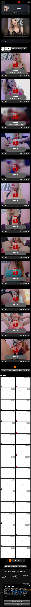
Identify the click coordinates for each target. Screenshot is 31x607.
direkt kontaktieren (14, 595)
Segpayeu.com (5, 578)
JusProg (24, 571)
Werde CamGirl (26, 576)
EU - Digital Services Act (15, 576)
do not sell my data (25, 596)
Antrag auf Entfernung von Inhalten (21, 370)
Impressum (15, 578)
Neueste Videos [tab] (6, 48)
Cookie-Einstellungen (26, 583)
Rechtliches (15, 575)
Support (5, 575)
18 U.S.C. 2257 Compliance (26, 577)
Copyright (15, 577)
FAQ (5, 576)
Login (13, 2)
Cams (2, 2)
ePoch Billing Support (5, 577)
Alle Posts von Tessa (6, 370)
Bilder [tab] (24, 48)
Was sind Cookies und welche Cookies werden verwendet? (18, 591)
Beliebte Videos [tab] (16, 48)
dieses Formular (23, 594)
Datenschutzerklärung (25, 581)
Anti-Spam (25, 582)
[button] (19, 2)
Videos (8, 2)
